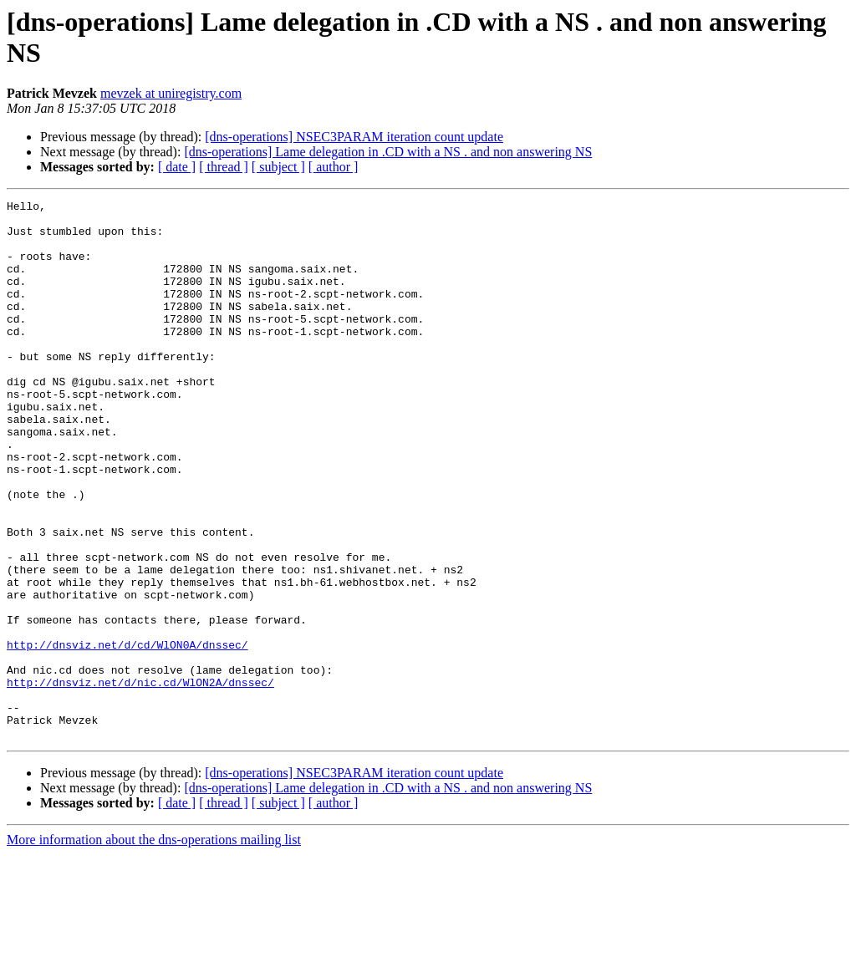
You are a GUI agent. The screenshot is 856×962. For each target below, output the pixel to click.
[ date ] (177, 167)
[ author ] (333, 167)
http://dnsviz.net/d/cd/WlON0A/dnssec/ (127, 734)
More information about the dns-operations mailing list (154, 947)
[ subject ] (278, 167)
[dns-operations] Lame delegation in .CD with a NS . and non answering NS (388, 152)
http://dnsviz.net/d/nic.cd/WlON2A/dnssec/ (140, 779)
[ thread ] (223, 167)
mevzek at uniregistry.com (171, 93)
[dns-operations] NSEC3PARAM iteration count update (354, 137)
